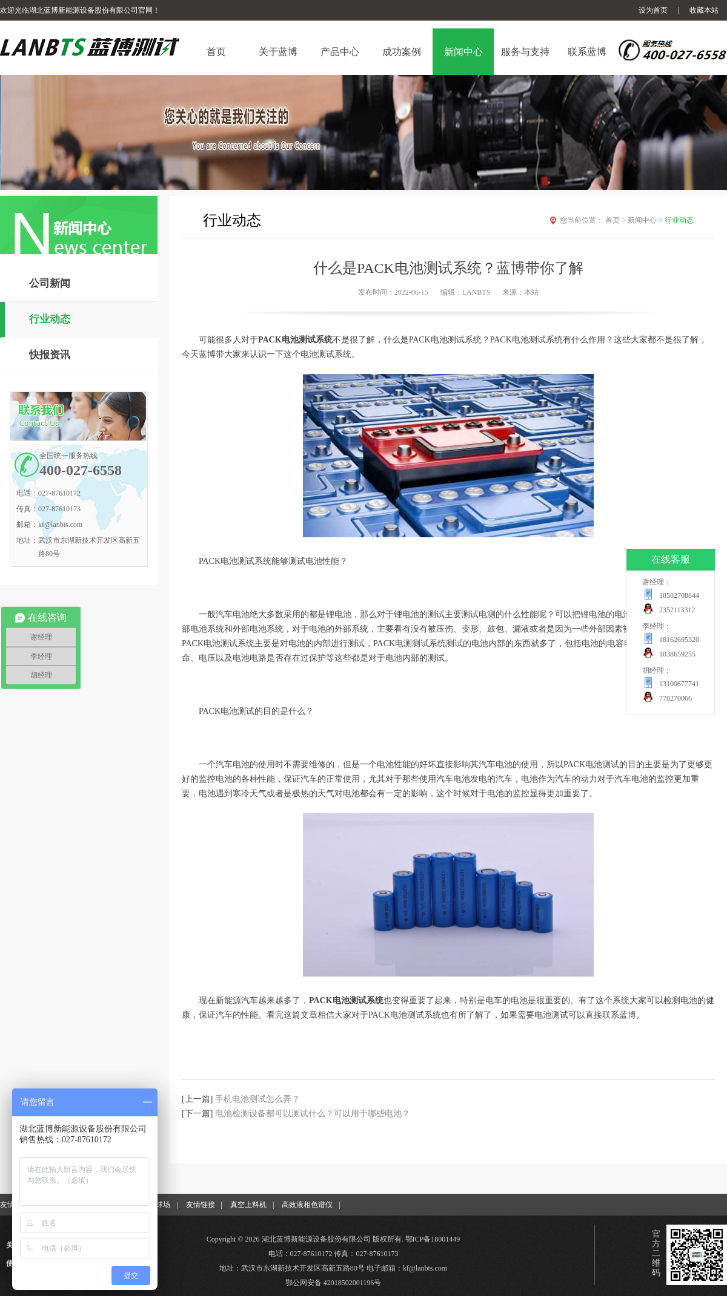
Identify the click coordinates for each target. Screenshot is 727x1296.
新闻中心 (646, 220)
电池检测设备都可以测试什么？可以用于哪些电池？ (312, 1113)
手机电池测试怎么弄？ (257, 1099)
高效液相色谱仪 (307, 1204)
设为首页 (653, 10)
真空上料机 (248, 1204)
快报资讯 (49, 355)
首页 (616, 220)
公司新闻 (49, 283)
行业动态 (49, 319)
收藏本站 (704, 10)
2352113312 (677, 610)
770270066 (675, 698)
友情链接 (200, 1204)
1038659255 (677, 654)
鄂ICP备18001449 (432, 1239)
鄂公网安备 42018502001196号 (333, 1282)
